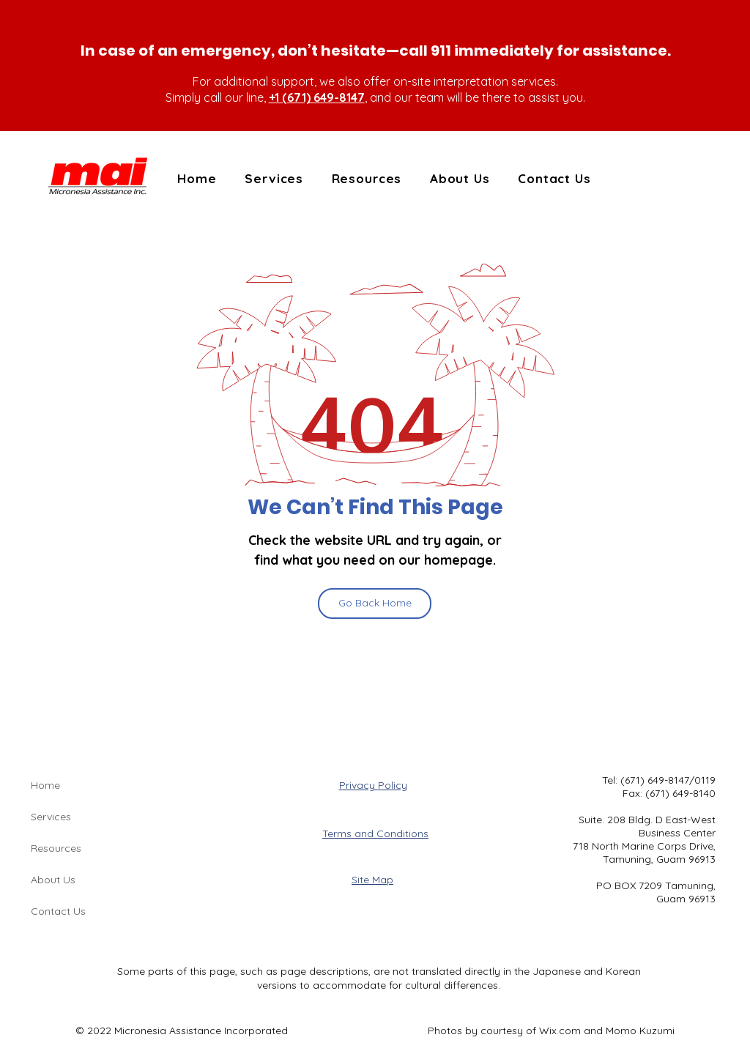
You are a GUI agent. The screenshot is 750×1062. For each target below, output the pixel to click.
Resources (56, 848)
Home (45, 785)
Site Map (372, 879)
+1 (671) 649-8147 (317, 97)
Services (51, 816)
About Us (53, 879)
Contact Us (58, 911)
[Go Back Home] (374, 603)
